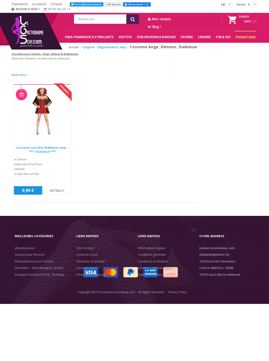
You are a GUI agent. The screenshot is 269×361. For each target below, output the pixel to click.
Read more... (20, 75)
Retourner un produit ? (91, 261)
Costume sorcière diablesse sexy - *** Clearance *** (42, 150)
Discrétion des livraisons (92, 281)
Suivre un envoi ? (87, 268)
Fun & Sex (22, 301)
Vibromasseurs (25, 248)
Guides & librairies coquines (156, 275)
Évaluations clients (150, 281)
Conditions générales (152, 255)
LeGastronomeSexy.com (118, 355)
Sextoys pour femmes (30, 255)
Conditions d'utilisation (153, 261)
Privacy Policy (177, 355)
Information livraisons (91, 275)
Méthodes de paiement (92, 288)
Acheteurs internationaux (155, 268)
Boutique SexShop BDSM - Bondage (40, 275)
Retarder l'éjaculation (29, 294)
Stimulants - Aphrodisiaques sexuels (39, 268)
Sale (20, 308)
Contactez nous (87, 255)
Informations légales (152, 248)
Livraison (39, 4)
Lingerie (20, 288)
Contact (56, 4)
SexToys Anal (24, 281)
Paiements (20, 4)
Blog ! (199, 26)
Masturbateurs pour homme (34, 261)
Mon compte (204, 19)
